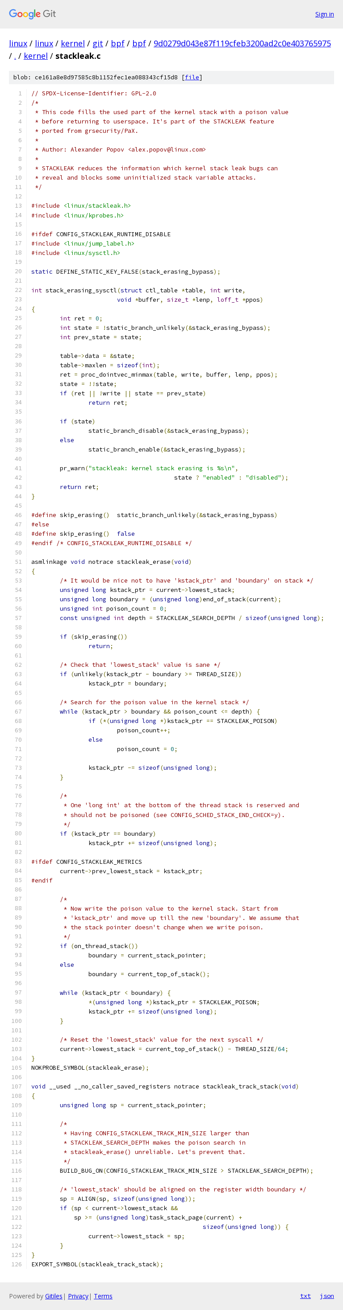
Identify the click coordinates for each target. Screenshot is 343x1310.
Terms (103, 1296)
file (192, 77)
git (97, 43)
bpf (118, 43)
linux (18, 43)
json (327, 1296)
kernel (73, 43)
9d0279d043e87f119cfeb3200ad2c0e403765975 (242, 43)
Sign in (324, 14)
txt (305, 1296)
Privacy (78, 1296)
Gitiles (54, 1296)
